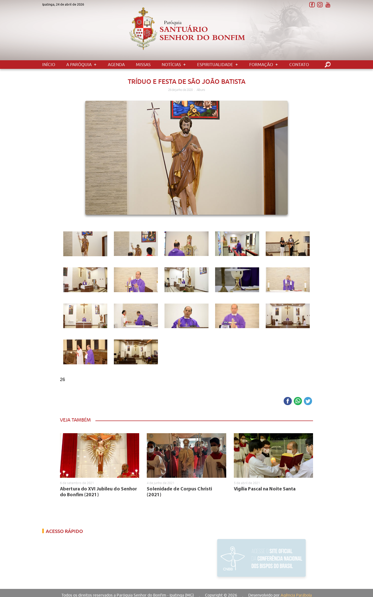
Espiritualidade (215, 64)
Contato (299, 64)
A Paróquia (79, 64)
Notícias (171, 64)
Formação (261, 64)
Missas (143, 64)
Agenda (116, 64)
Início (48, 64)
